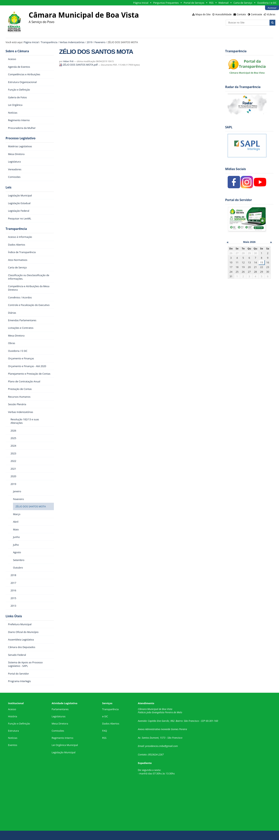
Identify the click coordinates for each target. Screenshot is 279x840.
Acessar (272, 7)
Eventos (12, 745)
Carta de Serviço (242, 2)
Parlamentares (60, 709)
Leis (8, 187)
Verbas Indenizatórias (71, 42)
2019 (89, 42)
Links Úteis (14, 616)
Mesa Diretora (60, 723)
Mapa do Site (203, 14)
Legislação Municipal (63, 752)
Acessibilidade (223, 14)
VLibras (271, 14)
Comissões (58, 730)
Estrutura (13, 730)
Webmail (223, 2)
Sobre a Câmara (17, 51)
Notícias (12, 738)
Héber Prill (68, 61)
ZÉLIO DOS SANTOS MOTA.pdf (78, 64)
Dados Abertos (110, 723)
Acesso (12, 709)
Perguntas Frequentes (166, 2)
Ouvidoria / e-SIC (266, 2)
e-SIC (105, 716)
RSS (211, 2)
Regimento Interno (62, 738)
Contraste (256, 14)
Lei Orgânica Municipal (65, 745)
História (12, 716)
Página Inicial (140, 2)
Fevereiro (100, 42)
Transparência (49, 42)
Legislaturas (58, 716)
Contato (241, 14)
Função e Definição (19, 723)
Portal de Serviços (194, 2)
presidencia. (151, 746)
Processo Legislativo (20, 138)
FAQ (104, 730)
